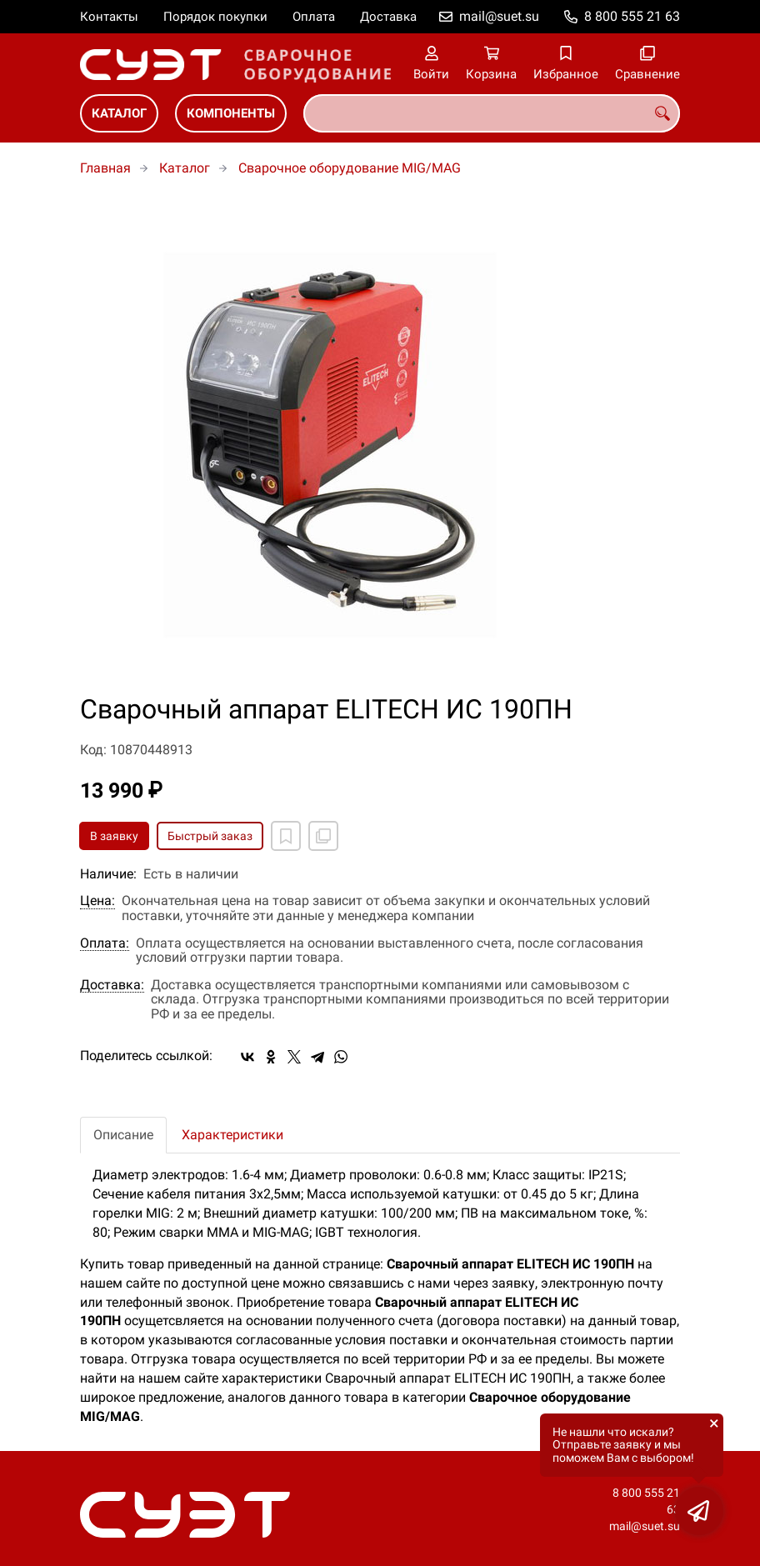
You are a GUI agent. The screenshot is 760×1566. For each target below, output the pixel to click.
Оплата (313, 16)
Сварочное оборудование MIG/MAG (349, 168)
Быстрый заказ (210, 836)
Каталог (119, 113)
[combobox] (491, 113)
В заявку (114, 836)
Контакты (109, 16)
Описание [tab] (123, 1135)
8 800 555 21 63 (632, 16)
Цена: (97, 900)
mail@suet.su (499, 16)
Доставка (388, 16)
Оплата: (104, 943)
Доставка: (112, 985)
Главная (105, 168)
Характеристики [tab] (232, 1135)
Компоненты (231, 113)
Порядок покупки (215, 16)
